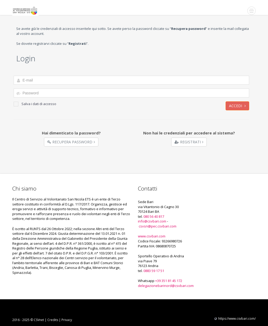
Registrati (189, 141)
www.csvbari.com (151, 236)
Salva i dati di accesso (35, 103)
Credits (52, 320)
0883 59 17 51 (153, 270)
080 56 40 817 (153, 216)
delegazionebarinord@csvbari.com (166, 285)
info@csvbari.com (152, 221)
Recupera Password (71, 141)
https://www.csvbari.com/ (237, 318)
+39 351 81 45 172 (168, 280)
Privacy (67, 320)
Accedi (237, 105)
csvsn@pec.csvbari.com (157, 226)
